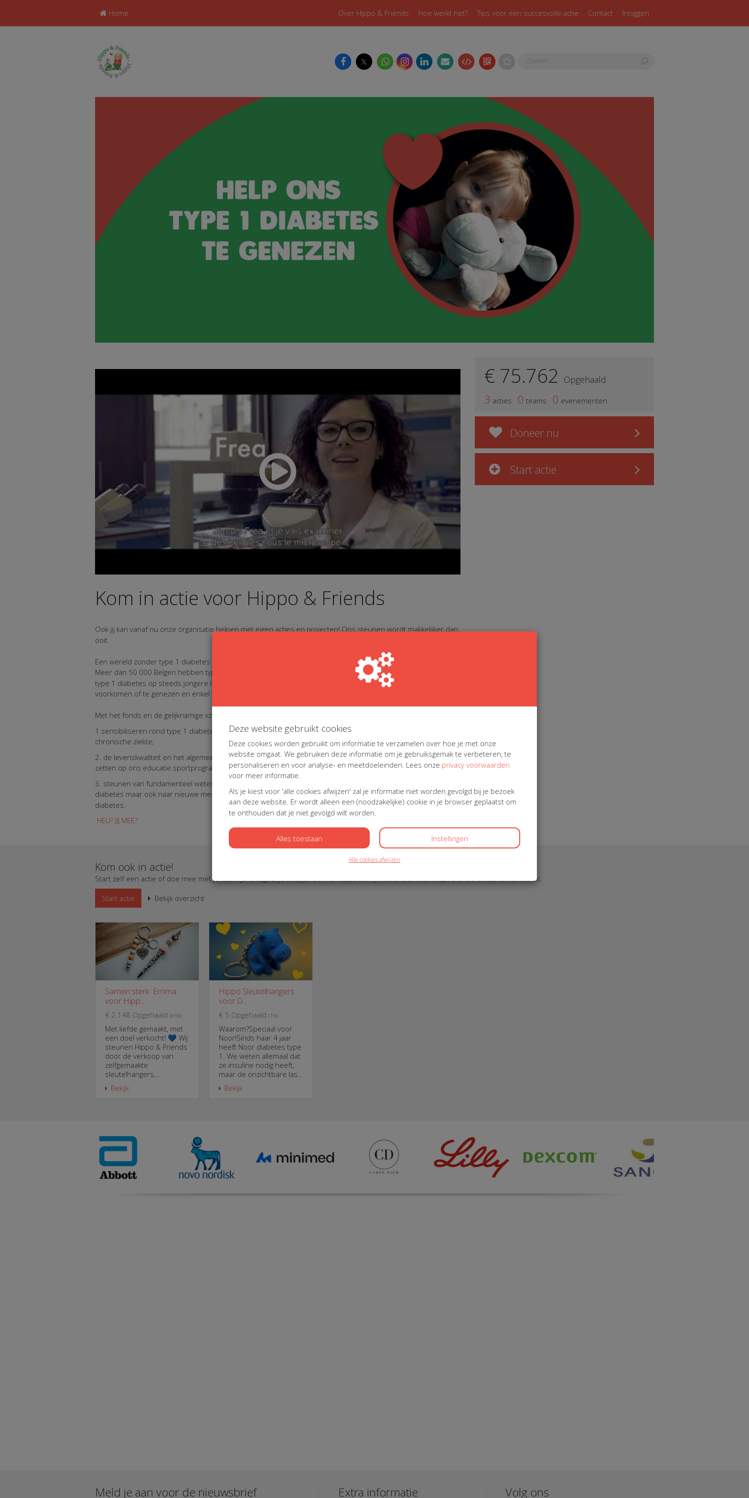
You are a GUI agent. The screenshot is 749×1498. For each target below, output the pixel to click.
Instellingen (449, 838)
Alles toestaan (299, 838)
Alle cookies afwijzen (374, 860)
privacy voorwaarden (476, 765)
